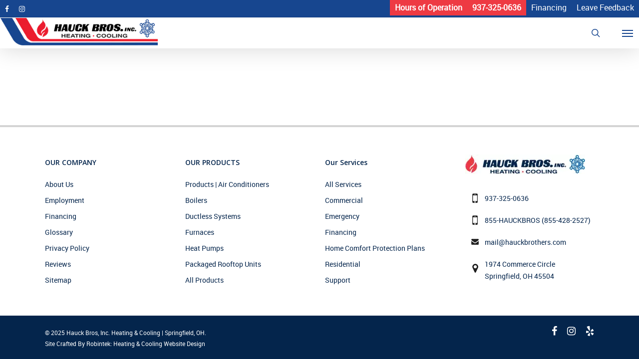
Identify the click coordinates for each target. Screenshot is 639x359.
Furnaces (199, 232)
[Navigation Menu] (633, 33)
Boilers (196, 200)
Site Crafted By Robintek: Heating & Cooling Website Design (125, 344)
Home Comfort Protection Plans (375, 248)
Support (337, 280)
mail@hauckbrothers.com (525, 242)
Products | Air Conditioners (227, 184)
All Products (204, 280)
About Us (59, 184)
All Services (343, 184)
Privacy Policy (67, 248)
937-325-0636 (507, 198)
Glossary (59, 232)
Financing (60, 216)
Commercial (344, 200)
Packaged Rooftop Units (223, 264)
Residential (342, 264)
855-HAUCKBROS (512, 220)
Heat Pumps (204, 248)
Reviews (58, 264)
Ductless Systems (213, 216)
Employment (64, 200)
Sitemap (58, 280)
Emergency (342, 216)
